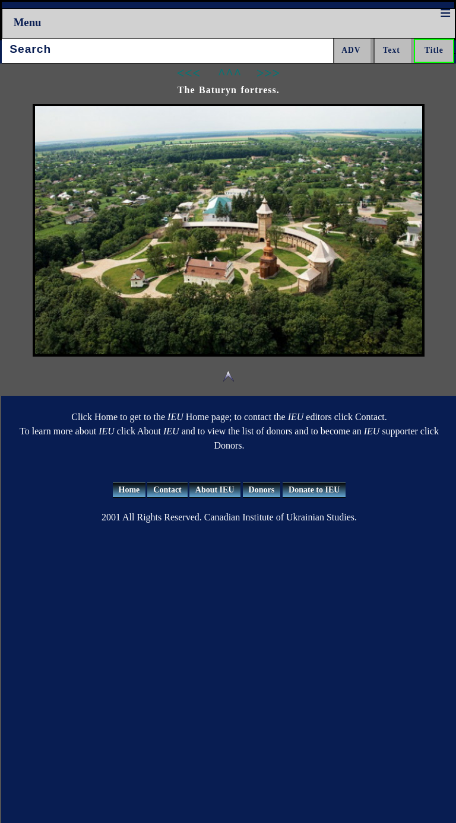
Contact (167, 489)
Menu (28, 22)
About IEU (215, 489)
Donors (262, 489)
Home (129, 489)
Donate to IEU (314, 489)
